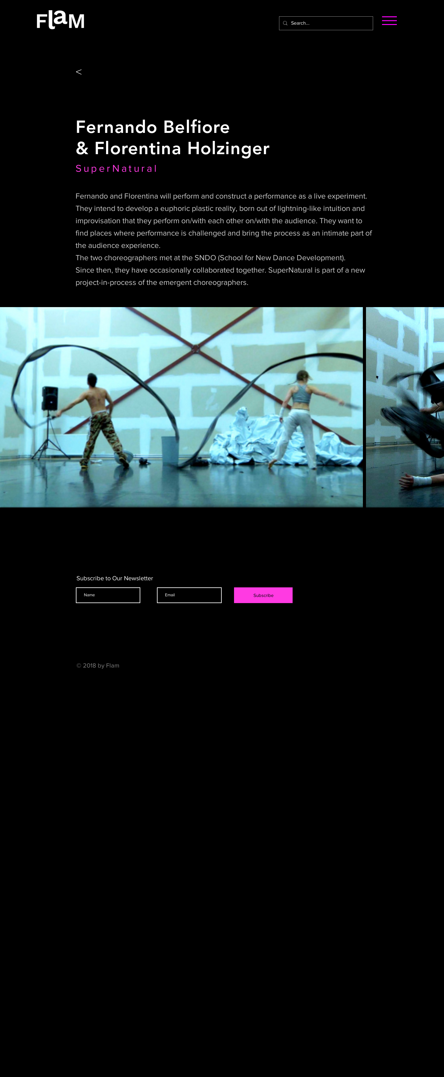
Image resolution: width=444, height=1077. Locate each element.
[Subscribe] (263, 595)
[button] (389, 20)
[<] (88, 71)
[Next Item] (436, 407)
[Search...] (325, 23)
